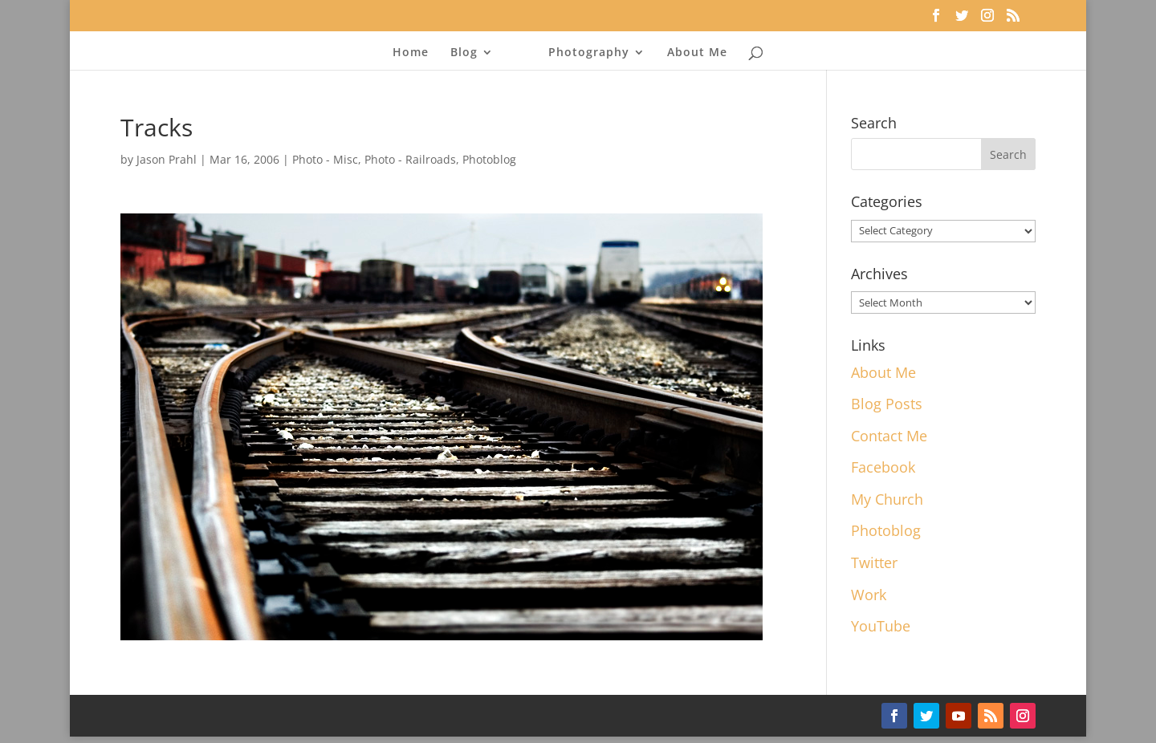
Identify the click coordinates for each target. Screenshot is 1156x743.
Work (868, 594)
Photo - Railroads (410, 159)
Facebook (883, 467)
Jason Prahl (166, 159)
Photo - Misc (325, 159)
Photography (588, 53)
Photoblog (489, 159)
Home (411, 53)
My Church (887, 499)
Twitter (874, 562)
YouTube (880, 625)
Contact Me (889, 435)
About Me (697, 53)
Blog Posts (886, 403)
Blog (464, 53)
